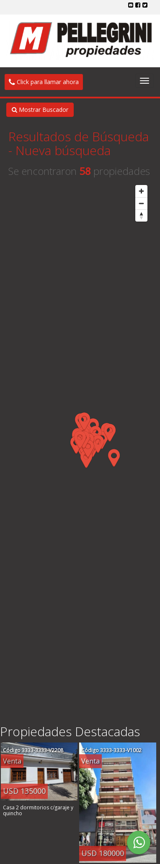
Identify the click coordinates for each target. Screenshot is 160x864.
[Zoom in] (141, 191)
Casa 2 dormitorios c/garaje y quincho (38, 810)
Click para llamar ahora (44, 82)
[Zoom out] (141, 203)
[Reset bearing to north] (141, 215)
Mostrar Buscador (40, 110)
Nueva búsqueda (63, 150)
